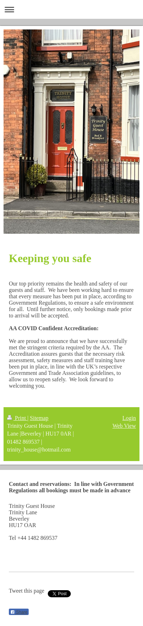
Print (17, 418)
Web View (124, 426)
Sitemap (39, 418)
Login (129, 418)
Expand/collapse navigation (71, 9)
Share (18, 612)
